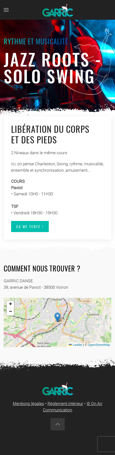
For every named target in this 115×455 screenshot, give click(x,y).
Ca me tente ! (30, 226)
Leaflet (75, 345)
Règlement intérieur (65, 403)
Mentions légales (28, 403)
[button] (6, 10)
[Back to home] (57, 10)
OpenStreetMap (99, 345)
